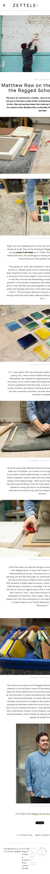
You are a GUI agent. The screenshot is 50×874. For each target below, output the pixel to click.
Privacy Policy (31, 857)
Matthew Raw (30, 107)
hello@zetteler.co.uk (12, 849)
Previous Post (26, 835)
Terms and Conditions (33, 853)
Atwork (33, 864)
